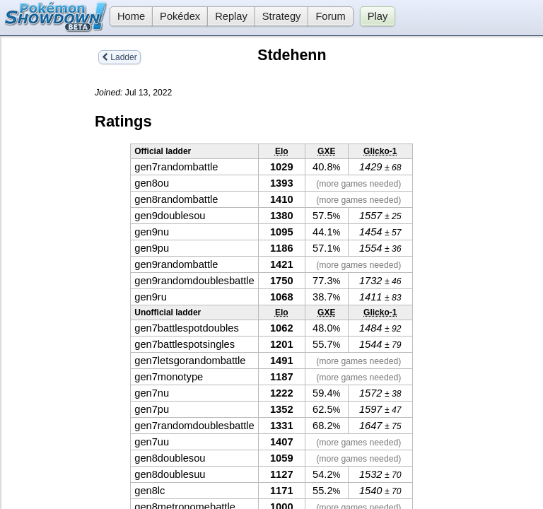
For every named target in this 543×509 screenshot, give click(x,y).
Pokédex (180, 16)
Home (127, 16)
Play (378, 16)
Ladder (119, 57)
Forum (330, 16)
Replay (231, 16)
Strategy (281, 16)
